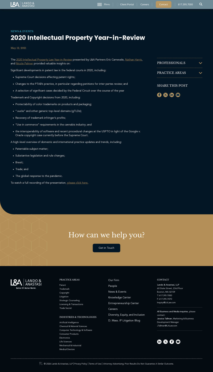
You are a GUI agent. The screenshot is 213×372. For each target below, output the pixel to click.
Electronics (64, 338)
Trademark (64, 289)
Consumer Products (69, 334)
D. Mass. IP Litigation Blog (124, 320)
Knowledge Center (119, 297)
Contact (163, 5)
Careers (145, 5)
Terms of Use (95, 364)
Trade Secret (65, 308)
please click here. (77, 183)
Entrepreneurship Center (123, 303)
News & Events (22, 31)
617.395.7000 (185, 5)
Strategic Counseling (69, 301)
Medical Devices (67, 349)
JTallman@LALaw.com (167, 326)
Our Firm (113, 280)
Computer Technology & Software (75, 330)
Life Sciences (65, 342)
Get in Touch (106, 248)
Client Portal (127, 5)
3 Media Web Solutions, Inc (40, 363)
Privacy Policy (80, 364)
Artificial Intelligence (69, 323)
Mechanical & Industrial (70, 346)
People (112, 286)
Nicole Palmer (24, 63)
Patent (62, 285)
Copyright (64, 293)
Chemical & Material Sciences (73, 326)
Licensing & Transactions (71, 304)
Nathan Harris (133, 59)
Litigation (63, 297)
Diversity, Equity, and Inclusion (126, 315)
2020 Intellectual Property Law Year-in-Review (44, 59)
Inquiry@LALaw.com (166, 303)
